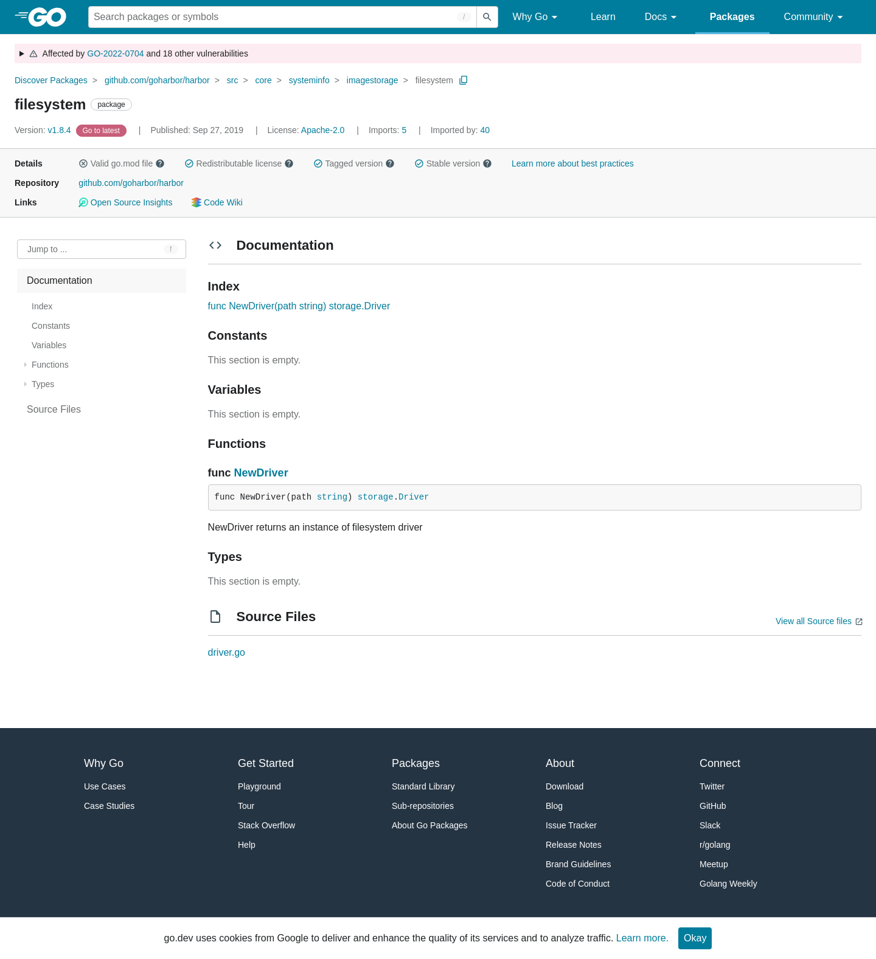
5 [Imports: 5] (389, 130)
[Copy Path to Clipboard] (463, 80)
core (263, 80)
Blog (554, 806)
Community (815, 17)
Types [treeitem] (43, 384)
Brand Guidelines (578, 864)
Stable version (453, 163)
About (560, 763)
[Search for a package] (282, 17)
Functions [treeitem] (50, 365)
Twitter (712, 786)
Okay (695, 938)
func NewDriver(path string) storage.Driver (299, 306)
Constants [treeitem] (51, 326)
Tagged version (354, 163)
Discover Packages (51, 80)
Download (564, 786)
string (332, 497)
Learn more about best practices (573, 163)
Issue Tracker (571, 825)
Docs (663, 17)
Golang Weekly (728, 884)
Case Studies (109, 806)
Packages (732, 17)
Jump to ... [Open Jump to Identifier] (47, 249)
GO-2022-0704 (115, 53)
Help (246, 845)
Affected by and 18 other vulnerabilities (138, 53)
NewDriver (261, 473)
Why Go (537, 17)
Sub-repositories (423, 806)
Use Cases (104, 786)
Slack (710, 825)
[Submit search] (487, 17)
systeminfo (309, 80)
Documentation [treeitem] (59, 280)
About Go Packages (430, 825)
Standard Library (423, 786)
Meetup (714, 864)
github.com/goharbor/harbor (157, 80)
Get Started (266, 763)
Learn (603, 17)
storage (376, 497)
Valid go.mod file (121, 163)
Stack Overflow (266, 825)
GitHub (713, 806)
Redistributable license (239, 163)
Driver (413, 497)
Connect (720, 763)
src (232, 80)
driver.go (226, 652)
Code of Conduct (578, 884)
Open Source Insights (125, 202)
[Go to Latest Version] (102, 130)
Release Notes (574, 845)
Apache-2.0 (323, 130)
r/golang (715, 845)
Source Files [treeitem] (54, 409)
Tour (246, 806)
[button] (83, 163)
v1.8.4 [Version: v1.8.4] (44, 130)
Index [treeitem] (42, 306)
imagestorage (372, 80)
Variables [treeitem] (49, 345)
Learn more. (642, 938)
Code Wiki (217, 202)
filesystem (434, 80)
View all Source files (814, 621)
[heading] (51, 17)
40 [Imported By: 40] (460, 130)
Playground (259, 786)
